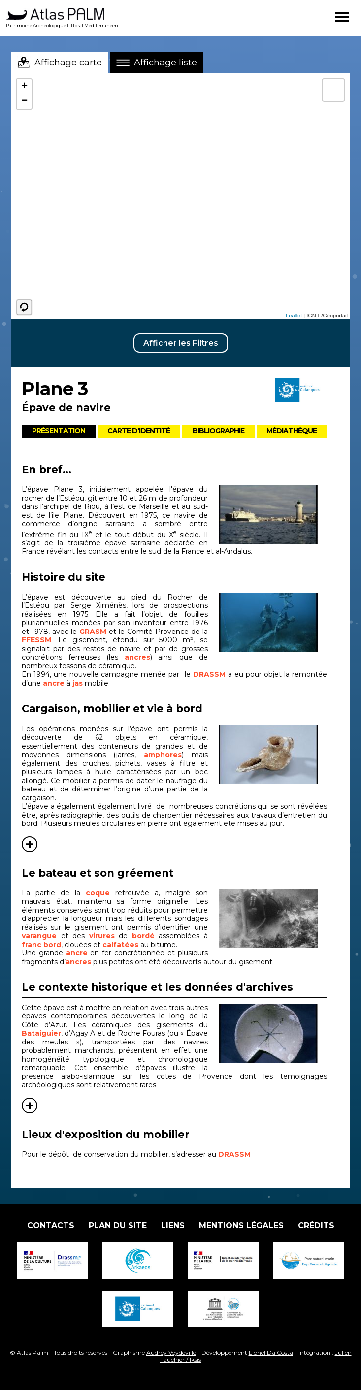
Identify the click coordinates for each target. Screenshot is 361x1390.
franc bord (41, 944)
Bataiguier (41, 1033)
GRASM (94, 631)
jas (77, 683)
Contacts (50, 1225)
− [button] (24, 101)
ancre (54, 683)
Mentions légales (241, 1225)
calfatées (121, 944)
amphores (163, 754)
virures (104, 935)
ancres (137, 657)
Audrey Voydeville (171, 1352)
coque (100, 892)
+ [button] (24, 86)
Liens (173, 1225)
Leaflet (294, 315)
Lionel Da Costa (271, 1352)
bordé (145, 935)
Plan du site (118, 1225)
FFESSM (36, 639)
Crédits (316, 1225)
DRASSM (209, 674)
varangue (41, 935)
